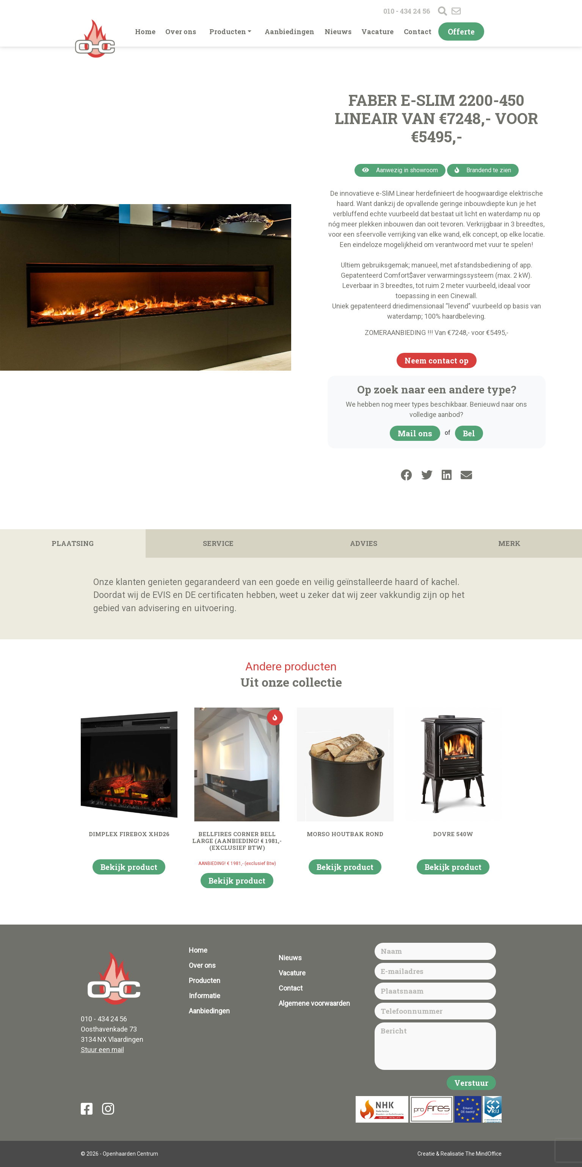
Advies (363, 543)
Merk (509, 543)
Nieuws (338, 31)
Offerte (461, 31)
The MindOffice (483, 1154)
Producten (227, 31)
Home (145, 31)
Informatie (204, 996)
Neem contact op (437, 360)
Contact (417, 31)
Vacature (377, 31)
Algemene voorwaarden (314, 1003)
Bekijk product (128, 867)
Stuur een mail (102, 1050)
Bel (469, 433)
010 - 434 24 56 (406, 11)
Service (218, 543)
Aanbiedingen (289, 31)
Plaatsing (73, 543)
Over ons (180, 31)
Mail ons (415, 433)
